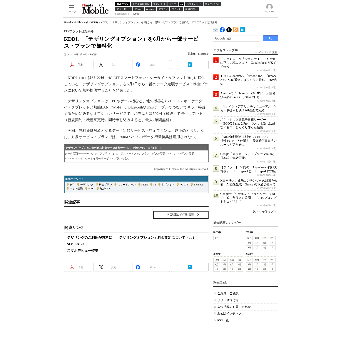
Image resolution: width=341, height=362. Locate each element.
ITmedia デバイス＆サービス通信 (215, 29)
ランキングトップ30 (264, 211)
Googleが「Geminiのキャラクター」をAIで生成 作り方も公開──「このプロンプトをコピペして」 (248, 197)
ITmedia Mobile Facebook (222, 28)
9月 (272, 238)
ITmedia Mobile (72, 22)
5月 (272, 243)
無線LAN (105, 188)
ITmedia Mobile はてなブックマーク (242, 29)
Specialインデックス (230, 313)
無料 (72, 184)
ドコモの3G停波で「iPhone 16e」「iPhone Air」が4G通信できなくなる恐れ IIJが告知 (248, 79)
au (154, 184)
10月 (264, 238)
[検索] (236, 38)
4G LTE (184, 184)
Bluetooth (199, 184)
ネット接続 (76, 188)
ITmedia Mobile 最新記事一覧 (236, 29)
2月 (264, 247)
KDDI (144, 184)
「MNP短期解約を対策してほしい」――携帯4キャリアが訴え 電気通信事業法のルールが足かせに (248, 140)
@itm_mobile (229, 28)
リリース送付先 (228, 300)
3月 (257, 247)
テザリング (86, 184)
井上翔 (192, 53)
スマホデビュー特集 (82, 250)
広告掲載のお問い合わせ (234, 307)
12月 (249, 238)
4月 (249, 247)
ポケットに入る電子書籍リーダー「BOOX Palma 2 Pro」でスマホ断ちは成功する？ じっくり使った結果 (247, 123)
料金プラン (105, 184)
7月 (257, 243)
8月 (249, 243)
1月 (216, 238)
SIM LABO (75, 244)
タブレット (167, 184)
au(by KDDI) (91, 22)
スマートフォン (126, 184)
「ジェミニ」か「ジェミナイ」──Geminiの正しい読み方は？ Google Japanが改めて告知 (248, 62)
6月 (264, 243)
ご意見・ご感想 (228, 293)
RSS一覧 (223, 320)
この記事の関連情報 (179, 215)
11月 (257, 238)
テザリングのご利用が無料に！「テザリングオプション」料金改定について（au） (131, 237)
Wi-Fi (91, 188)
